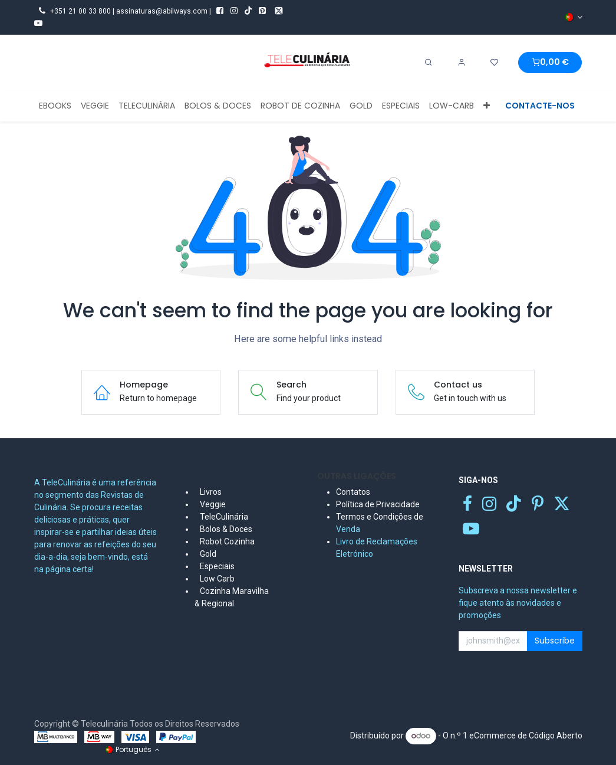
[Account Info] (461, 62)
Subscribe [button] (555, 640)
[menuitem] (55, 106)
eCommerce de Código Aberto (525, 735)
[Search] (428, 62)
